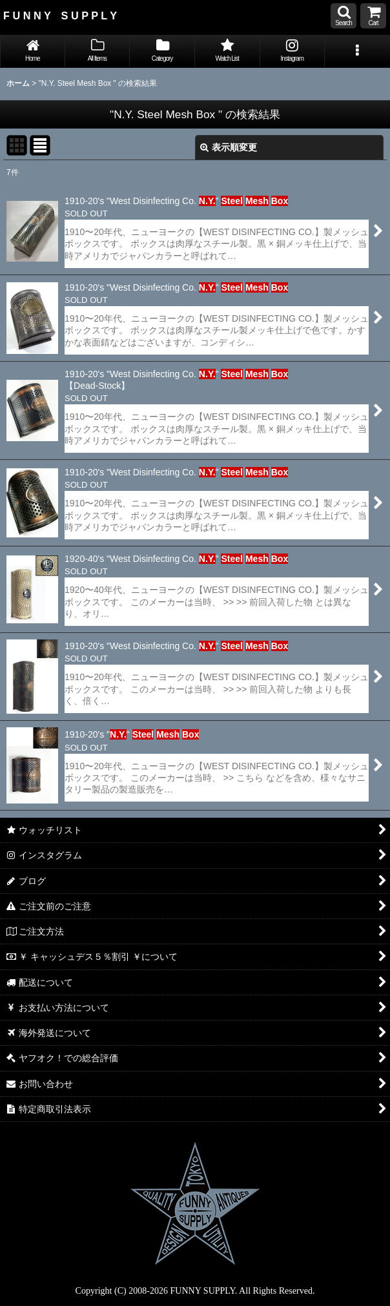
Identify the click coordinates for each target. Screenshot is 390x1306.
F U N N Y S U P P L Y (60, 15)
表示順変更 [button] (228, 147)
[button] (343, 15)
